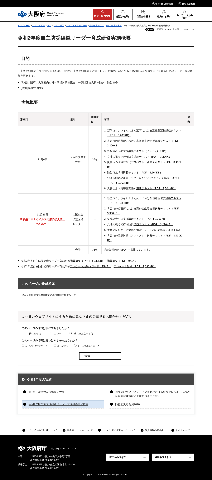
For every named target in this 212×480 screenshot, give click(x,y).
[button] (162, 3)
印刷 (151, 29)
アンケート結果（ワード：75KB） (90, 266)
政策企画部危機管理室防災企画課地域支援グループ (49, 295)
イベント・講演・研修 (76, 25)
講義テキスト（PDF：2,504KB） (156, 188)
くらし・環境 (38, 25)
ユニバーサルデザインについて (118, 430)
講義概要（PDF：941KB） (123, 260)
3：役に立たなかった (82, 333)
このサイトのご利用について (42, 430)
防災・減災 (59, 25)
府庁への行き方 (117, 457)
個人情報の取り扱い (155, 430)
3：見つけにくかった (89, 346)
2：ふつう (55, 333)
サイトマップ (183, 430)
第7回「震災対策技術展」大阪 (46, 392)
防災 (49, 25)
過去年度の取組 (96, 25)
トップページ (24, 25)
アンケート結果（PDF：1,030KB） (135, 266)
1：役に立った (33, 333)
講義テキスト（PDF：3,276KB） (153, 156)
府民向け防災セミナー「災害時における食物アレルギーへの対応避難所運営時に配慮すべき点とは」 (152, 394)
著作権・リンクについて (80, 430)
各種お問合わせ (163, 457)
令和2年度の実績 (114, 25)
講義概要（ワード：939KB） (87, 260)
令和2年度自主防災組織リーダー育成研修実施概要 (58, 404)
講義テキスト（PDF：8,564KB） (142, 172)
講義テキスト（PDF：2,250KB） (148, 151)
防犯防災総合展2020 (127, 404)
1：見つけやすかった (36, 346)
